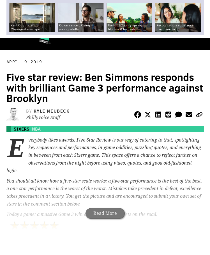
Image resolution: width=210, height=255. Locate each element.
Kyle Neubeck (52, 111)
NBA (36, 129)
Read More (105, 213)
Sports (44, 41)
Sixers (21, 129)
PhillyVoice (13, 44)
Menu (201, 44)
